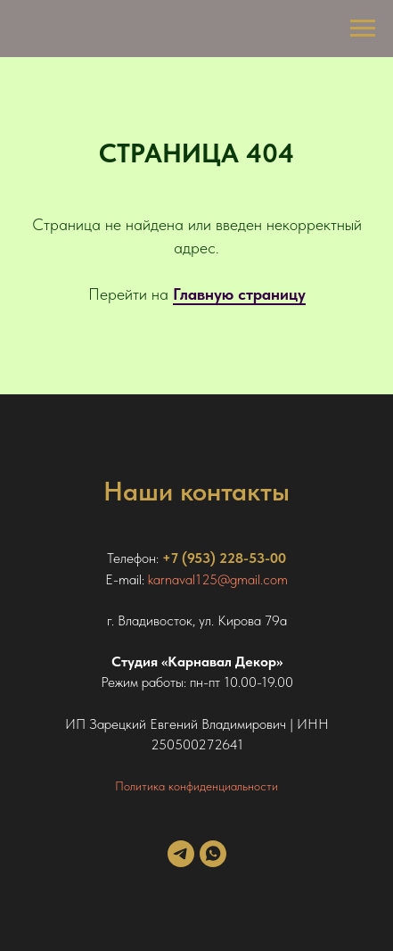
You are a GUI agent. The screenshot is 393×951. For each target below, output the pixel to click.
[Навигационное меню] (362, 28)
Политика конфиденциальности (196, 786)
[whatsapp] (213, 862)
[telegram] (181, 862)
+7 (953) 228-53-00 (224, 558)
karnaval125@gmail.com (218, 579)
